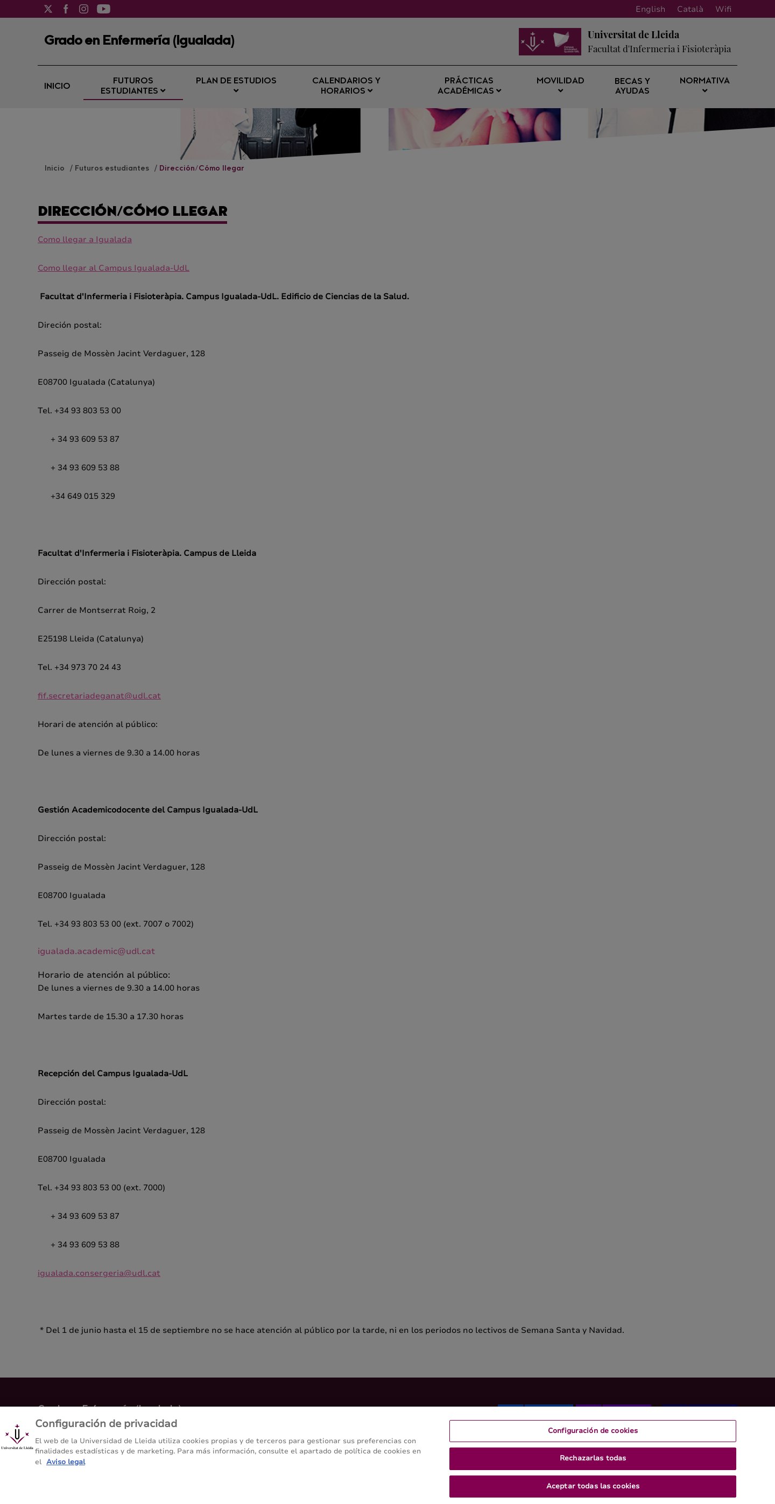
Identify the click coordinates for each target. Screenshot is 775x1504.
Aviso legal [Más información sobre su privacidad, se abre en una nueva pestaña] (65, 1468)
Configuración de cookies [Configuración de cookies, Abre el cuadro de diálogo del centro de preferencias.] (593, 1437)
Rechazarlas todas (593, 1465)
